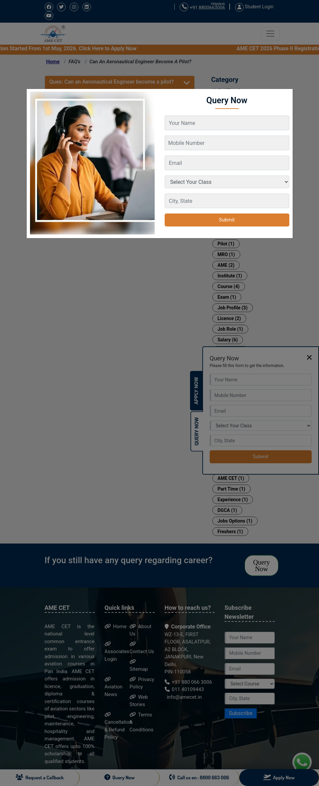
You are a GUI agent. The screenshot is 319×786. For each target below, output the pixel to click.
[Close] (284, 94)
